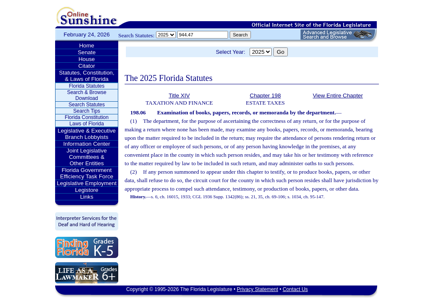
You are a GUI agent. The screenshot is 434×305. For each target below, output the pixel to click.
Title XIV (179, 95)
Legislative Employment (87, 183)
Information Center (86, 144)
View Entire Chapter (338, 95)
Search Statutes (87, 105)
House (86, 59)
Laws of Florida (87, 124)
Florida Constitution (86, 117)
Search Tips (86, 111)
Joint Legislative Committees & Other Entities (87, 156)
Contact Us (295, 289)
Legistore (86, 190)
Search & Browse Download (86, 95)
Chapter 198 (265, 95)
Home (87, 45)
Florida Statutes (86, 86)
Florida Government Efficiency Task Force (86, 173)
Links (86, 197)
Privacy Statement (257, 289)
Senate (86, 52)
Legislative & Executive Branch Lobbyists (87, 134)
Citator (86, 66)
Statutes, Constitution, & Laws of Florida (86, 75)
